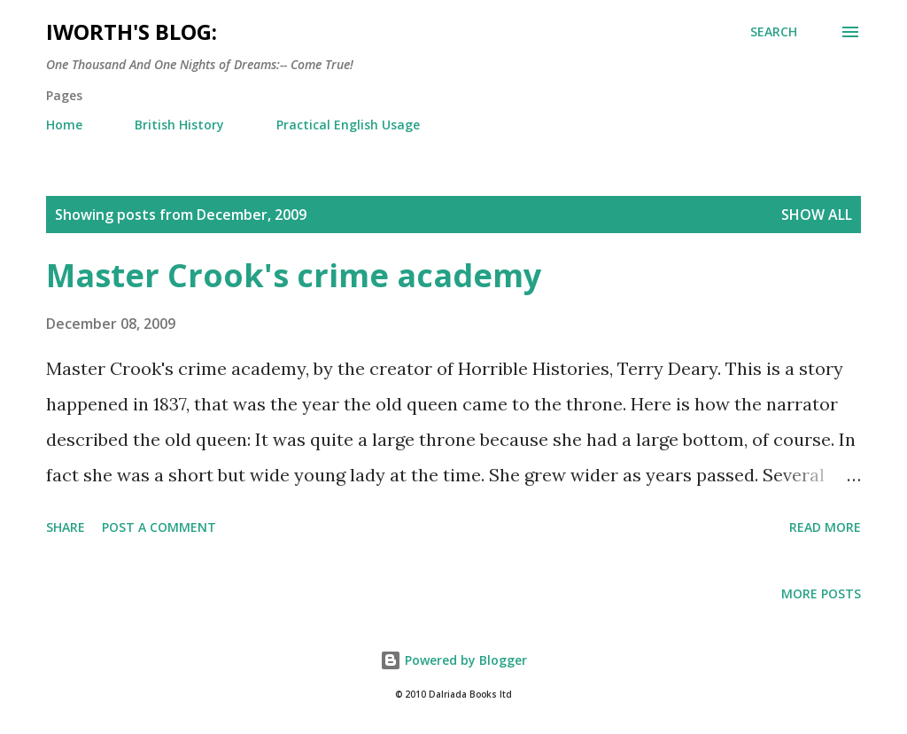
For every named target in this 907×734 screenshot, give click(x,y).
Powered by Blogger (453, 660)
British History (179, 124)
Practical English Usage (348, 124)
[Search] (773, 32)
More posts (821, 593)
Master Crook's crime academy (293, 275)
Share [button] (65, 527)
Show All (816, 214)
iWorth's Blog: (131, 31)
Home (64, 124)
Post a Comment (159, 527)
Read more (825, 527)
